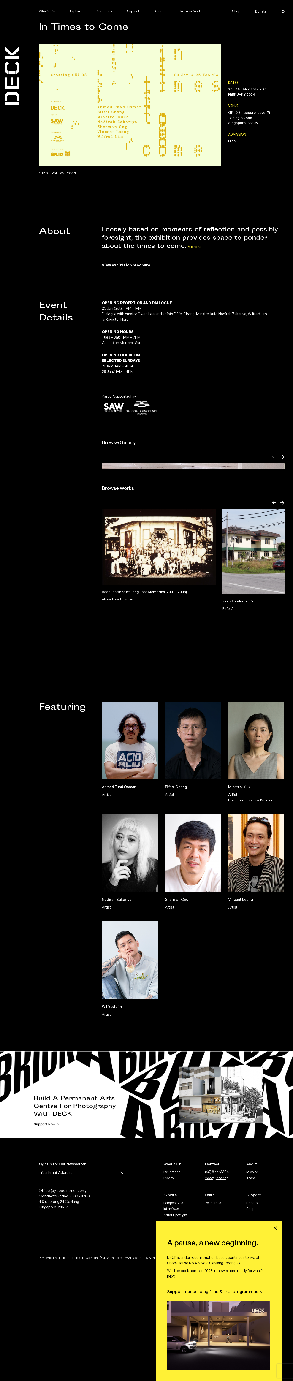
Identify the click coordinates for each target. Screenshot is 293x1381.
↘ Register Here (115, 319)
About (159, 11)
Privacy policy (48, 1374)
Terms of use (71, 1374)
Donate (260, 11)
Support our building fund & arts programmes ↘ (215, 1291)
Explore (75, 11)
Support (133, 11)
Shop (236, 11)
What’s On (47, 11)
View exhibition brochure (126, 265)
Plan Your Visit (189, 11)
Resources (104, 11)
